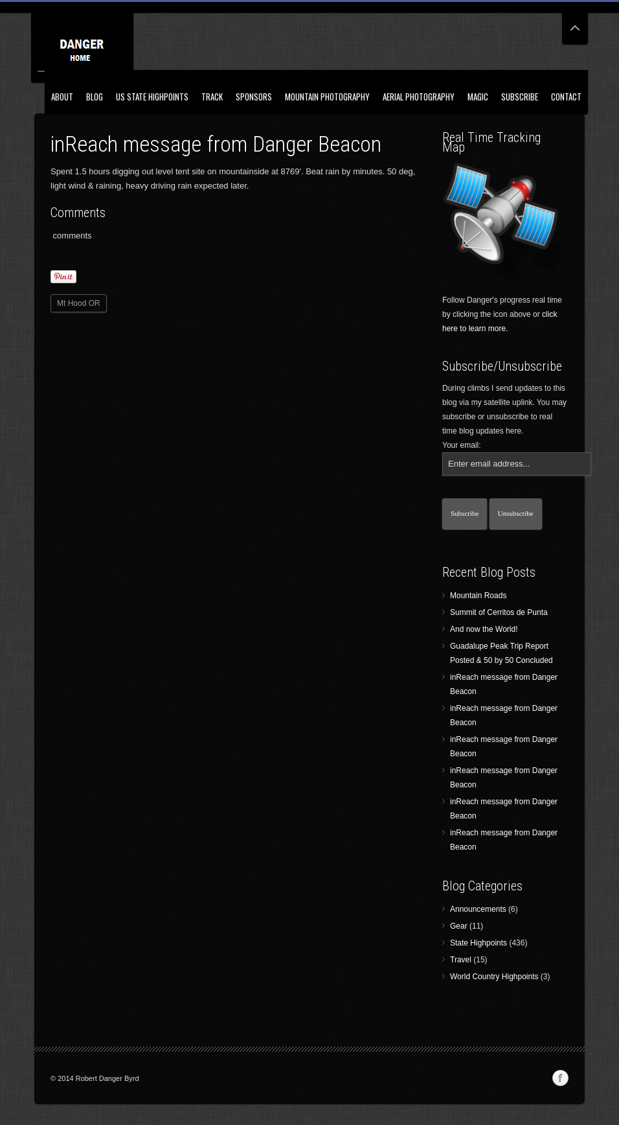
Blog (94, 96)
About (62, 96)
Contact (566, 96)
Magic (477, 96)
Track (212, 96)
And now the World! (484, 629)
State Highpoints (478, 942)
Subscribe (519, 96)
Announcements (478, 909)
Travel (460, 959)
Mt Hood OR (78, 303)
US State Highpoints (152, 96)
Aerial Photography (419, 96)
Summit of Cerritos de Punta (499, 612)
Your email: (461, 445)
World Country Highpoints (494, 976)
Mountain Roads (478, 595)
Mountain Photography (327, 96)
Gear (458, 926)
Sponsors (254, 96)
